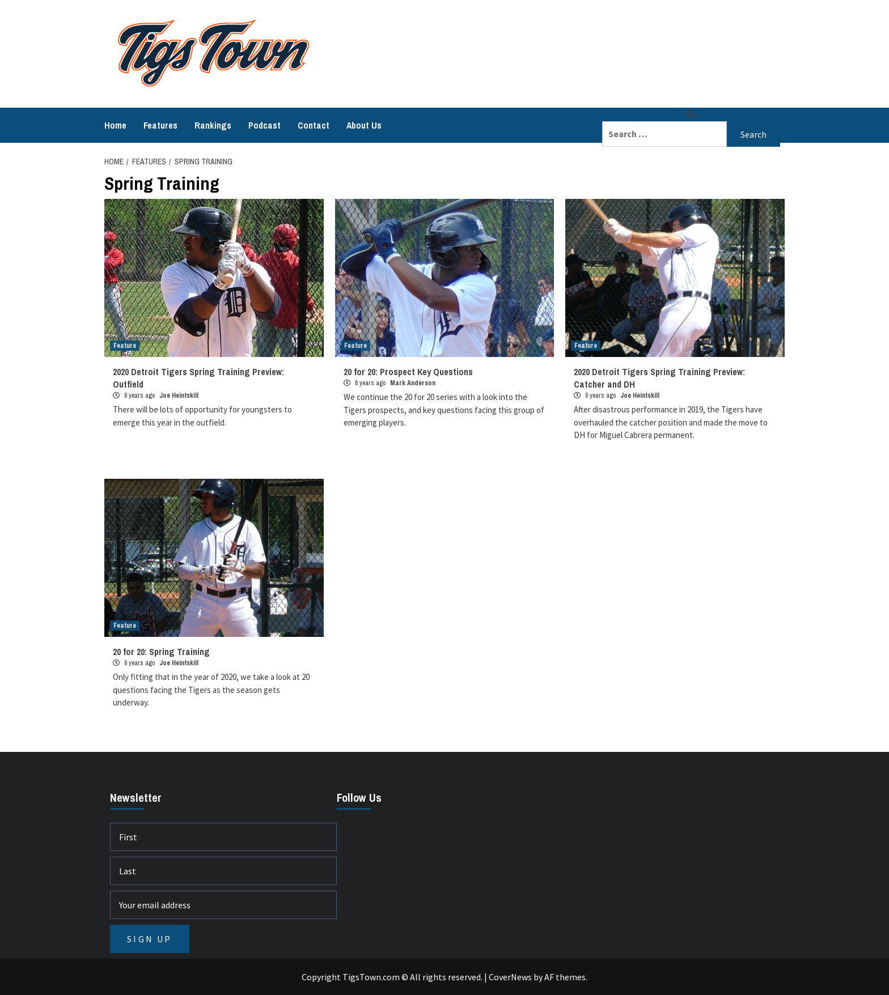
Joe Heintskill (178, 395)
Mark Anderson (412, 383)
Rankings (212, 125)
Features (160, 125)
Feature (124, 345)
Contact (313, 125)
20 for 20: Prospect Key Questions (408, 371)
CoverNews (510, 977)
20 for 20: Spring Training (161, 651)
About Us (364, 125)
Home (115, 125)
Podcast (264, 125)
